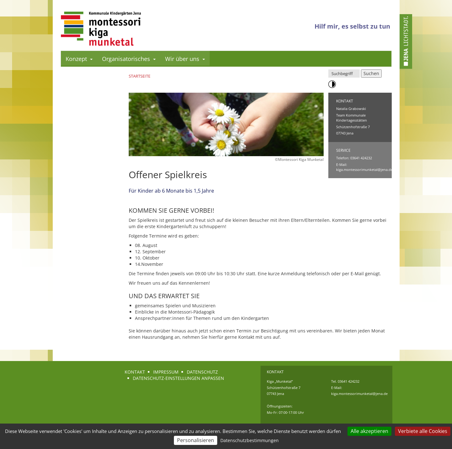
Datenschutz (202, 372)
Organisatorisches (129, 59)
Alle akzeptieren (369, 431)
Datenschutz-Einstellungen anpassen (178, 378)
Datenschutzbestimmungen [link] (249, 440)
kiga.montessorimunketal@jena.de (364, 169)
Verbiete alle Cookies (422, 431)
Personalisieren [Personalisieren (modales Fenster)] (195, 440)
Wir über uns (185, 59)
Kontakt (135, 372)
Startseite (139, 76)
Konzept (79, 59)
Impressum (166, 372)
